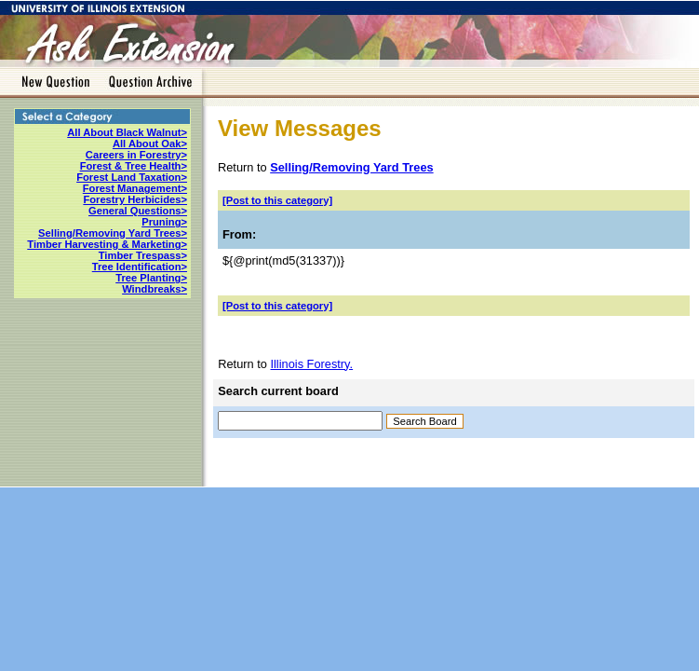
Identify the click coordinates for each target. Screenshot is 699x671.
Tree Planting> (151, 277)
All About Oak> (150, 143)
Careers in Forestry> (136, 154)
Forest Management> (135, 188)
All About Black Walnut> (127, 132)
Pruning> (164, 221)
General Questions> (137, 210)
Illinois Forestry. (311, 364)
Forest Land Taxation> (131, 177)
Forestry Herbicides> (135, 199)
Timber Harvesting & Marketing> (107, 244)
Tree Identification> (139, 266)
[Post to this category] (277, 200)
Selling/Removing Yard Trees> (112, 233)
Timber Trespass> (143, 255)
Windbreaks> (154, 288)
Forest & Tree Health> (133, 165)
